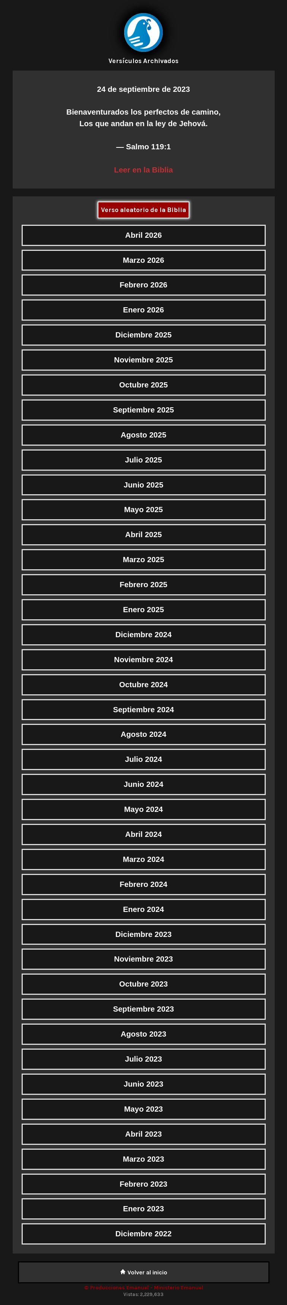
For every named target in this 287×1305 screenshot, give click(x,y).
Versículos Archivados (143, 61)
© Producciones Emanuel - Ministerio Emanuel (143, 1287)
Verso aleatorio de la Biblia (143, 210)
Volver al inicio (143, 1272)
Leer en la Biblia (143, 169)
